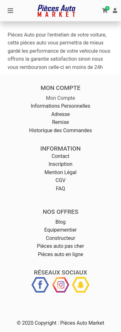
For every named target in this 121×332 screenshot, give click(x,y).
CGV (61, 180)
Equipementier (60, 230)
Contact (61, 156)
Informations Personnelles (60, 106)
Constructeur (60, 238)
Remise (60, 122)
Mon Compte (60, 98)
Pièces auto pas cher (60, 246)
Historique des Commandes (60, 130)
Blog (61, 222)
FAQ (60, 189)
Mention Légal (60, 172)
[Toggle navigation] (10, 10)
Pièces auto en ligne (60, 254)
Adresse (60, 114)
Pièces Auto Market (82, 323)
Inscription (60, 164)
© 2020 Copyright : (38, 323)
